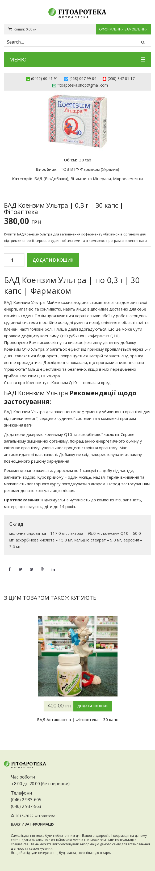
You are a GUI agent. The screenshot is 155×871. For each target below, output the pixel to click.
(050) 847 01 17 (121, 78)
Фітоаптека (45, 815)
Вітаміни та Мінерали (90, 178)
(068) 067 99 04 (82, 78)
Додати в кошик (52, 260)
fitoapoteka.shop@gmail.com (82, 85)
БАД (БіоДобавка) (51, 178)
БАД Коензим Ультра (24, 302)
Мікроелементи (128, 178)
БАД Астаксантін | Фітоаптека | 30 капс (77, 719)
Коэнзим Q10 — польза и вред (81, 382)
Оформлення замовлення (123, 29)
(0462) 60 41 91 (44, 78)
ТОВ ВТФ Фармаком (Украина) (90, 169)
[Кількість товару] (14, 260)
